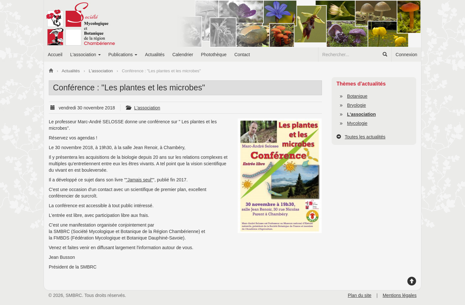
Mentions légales (400, 295)
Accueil (55, 54)
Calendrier (182, 54)
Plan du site (359, 295)
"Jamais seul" (139, 179)
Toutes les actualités (365, 136)
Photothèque (213, 54)
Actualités (155, 54)
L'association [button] (85, 54)
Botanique (357, 96)
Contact (242, 54)
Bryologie (356, 105)
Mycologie (357, 123)
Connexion (406, 54)
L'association (147, 107)
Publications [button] (122, 54)
